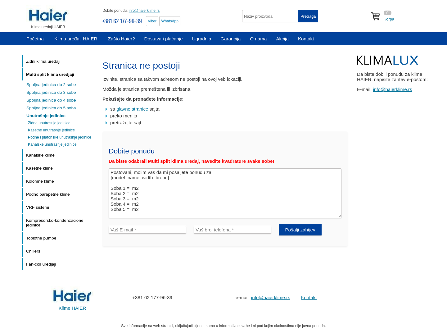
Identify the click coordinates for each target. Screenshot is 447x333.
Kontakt (309, 297)
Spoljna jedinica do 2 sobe (51, 84)
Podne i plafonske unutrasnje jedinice (59, 137)
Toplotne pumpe (41, 238)
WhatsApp (169, 21)
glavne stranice (132, 109)
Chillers (33, 251)
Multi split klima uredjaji (50, 74)
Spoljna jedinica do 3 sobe (51, 92)
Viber (152, 21)
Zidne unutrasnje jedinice (49, 123)
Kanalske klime (40, 155)
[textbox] (280, 16)
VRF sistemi (37, 207)
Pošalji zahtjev (300, 229)
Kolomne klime (40, 181)
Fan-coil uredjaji (41, 264)
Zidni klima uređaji (43, 61)
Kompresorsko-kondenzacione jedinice (55, 222)
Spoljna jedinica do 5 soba (51, 108)
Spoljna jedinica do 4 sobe (51, 100)
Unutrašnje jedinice (45, 115)
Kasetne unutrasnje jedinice (51, 130)
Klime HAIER (72, 308)
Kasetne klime (39, 168)
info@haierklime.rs (144, 10)
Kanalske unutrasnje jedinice (52, 144)
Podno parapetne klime (48, 194)
